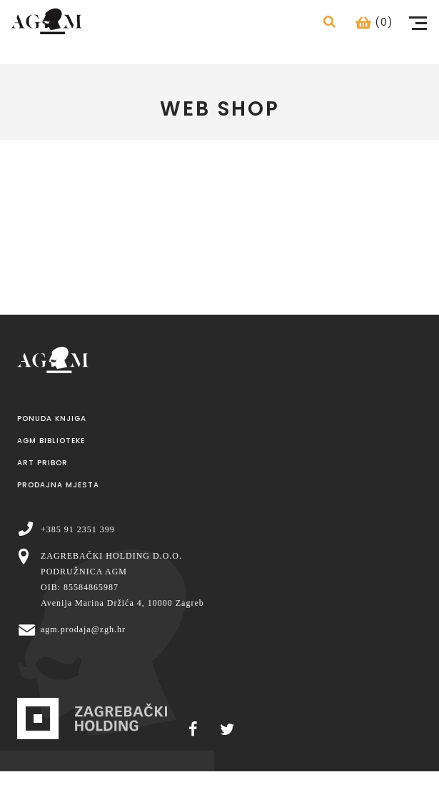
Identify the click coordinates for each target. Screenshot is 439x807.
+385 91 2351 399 (78, 529)
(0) (374, 22)
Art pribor (42, 462)
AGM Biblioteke (51, 440)
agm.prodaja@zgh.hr (83, 629)
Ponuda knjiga (51, 418)
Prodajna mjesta (58, 484)
